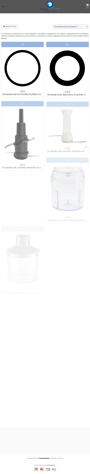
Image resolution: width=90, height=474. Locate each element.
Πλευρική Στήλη (9, 26)
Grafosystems (50, 465)
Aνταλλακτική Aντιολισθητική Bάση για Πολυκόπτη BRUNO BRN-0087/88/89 (39, 94)
